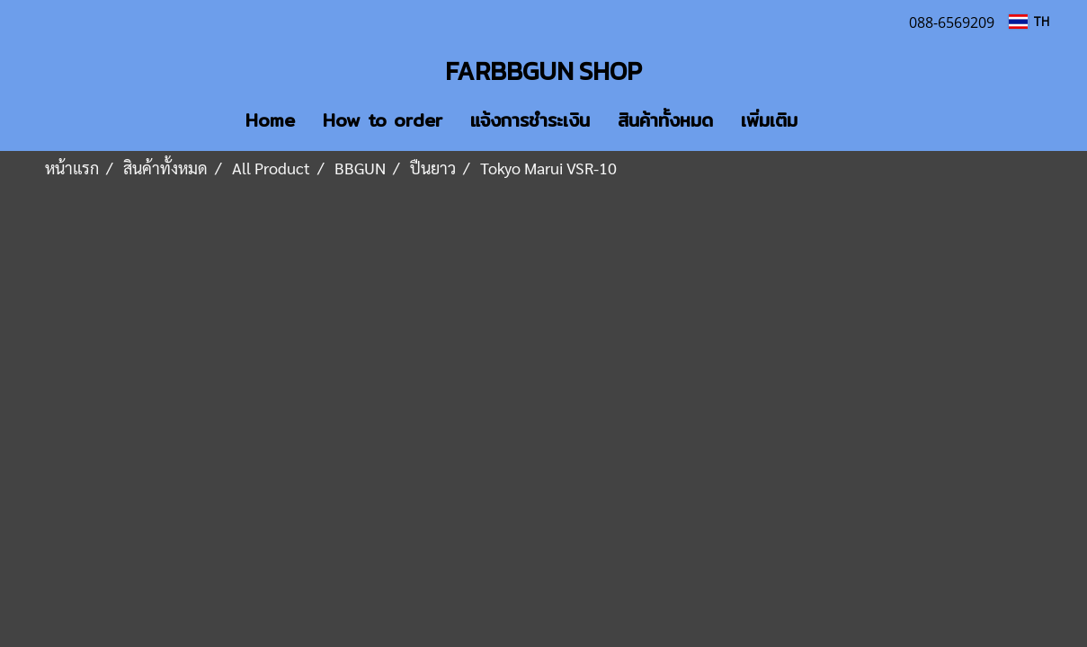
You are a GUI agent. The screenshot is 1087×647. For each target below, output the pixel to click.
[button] (838, 120)
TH (1028, 21)
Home (270, 120)
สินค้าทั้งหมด (665, 120)
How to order (382, 120)
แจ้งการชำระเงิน (530, 120)
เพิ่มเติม (769, 120)
